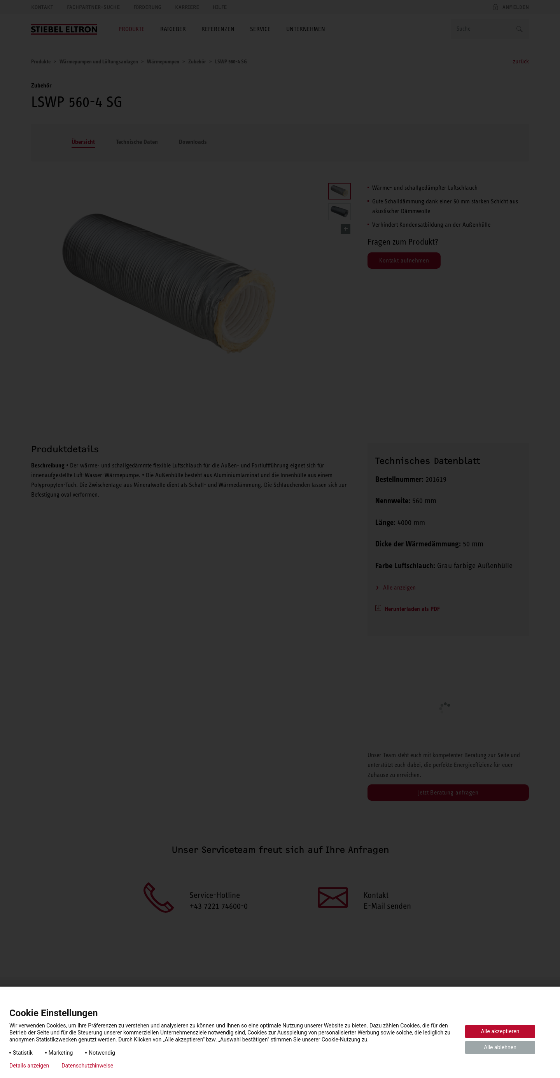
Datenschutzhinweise (87, 1065)
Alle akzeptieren (500, 1031)
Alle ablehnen (500, 1047)
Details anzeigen (29, 1065)
